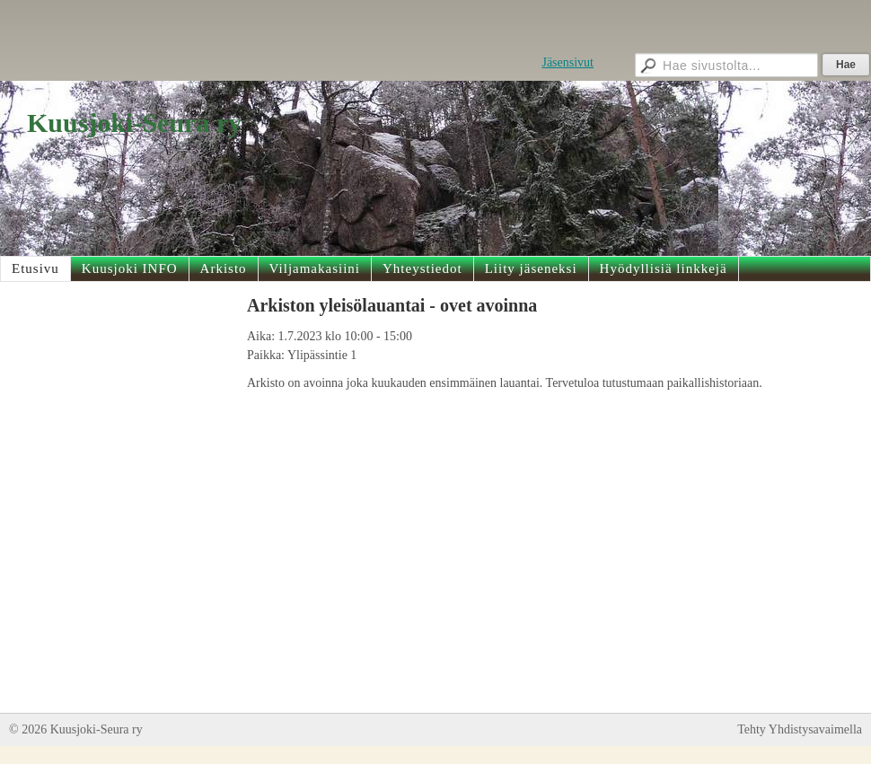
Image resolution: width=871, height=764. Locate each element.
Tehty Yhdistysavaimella (799, 729)
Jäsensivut (567, 62)
